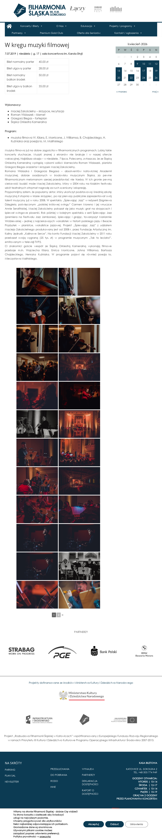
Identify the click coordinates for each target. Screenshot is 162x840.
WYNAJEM (88, 769)
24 (143, 77)
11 (150, 63)
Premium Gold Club (51, 33)
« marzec (122, 91)
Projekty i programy (120, 26)
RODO (54, 781)
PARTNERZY (88, 775)
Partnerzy (17, 33)
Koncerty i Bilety (29, 26)
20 (118, 77)
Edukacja (86, 26)
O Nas (59, 26)
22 (131, 77)
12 (156, 63)
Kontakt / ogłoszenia (126, 33)
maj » (155, 91)
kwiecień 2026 (137, 44)
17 (143, 70)
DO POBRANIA (58, 775)
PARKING (10, 769)
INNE (53, 786)
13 (118, 70)
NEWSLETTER (12, 781)
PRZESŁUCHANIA (59, 769)
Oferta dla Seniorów (89, 33)
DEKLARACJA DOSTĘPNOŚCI (90, 782)
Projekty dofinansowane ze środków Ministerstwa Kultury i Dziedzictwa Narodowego (81, 682)
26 (156, 77)
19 (156, 70)
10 (143, 63)
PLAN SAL (10, 775)
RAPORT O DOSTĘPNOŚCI (90, 792)
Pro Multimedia (148, 810)
